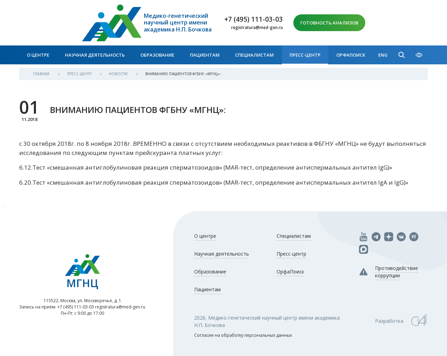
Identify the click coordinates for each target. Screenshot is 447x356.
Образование (157, 55)
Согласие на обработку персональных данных (243, 335)
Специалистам (254, 55)
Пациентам (205, 55)
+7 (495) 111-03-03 (253, 19)
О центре (38, 55)
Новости (119, 73)
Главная (42, 73)
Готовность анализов (329, 23)
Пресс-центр (305, 55)
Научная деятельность (95, 55)
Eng (383, 55)
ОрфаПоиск (350, 55)
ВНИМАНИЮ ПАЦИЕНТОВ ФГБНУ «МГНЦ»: (183, 73)
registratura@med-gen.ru (257, 27)
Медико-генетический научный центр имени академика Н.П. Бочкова (178, 23)
